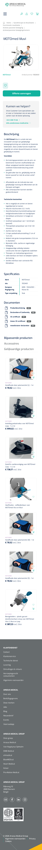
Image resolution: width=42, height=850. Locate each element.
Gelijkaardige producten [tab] (19, 349)
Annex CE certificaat (17, 321)
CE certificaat (15, 317)
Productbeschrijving (17, 308)
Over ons (7, 694)
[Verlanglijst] (30, 14)
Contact (6, 652)
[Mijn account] (25, 14)
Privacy (32, 838)
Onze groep (8, 738)
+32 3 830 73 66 (12, 120)
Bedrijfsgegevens (10, 698)
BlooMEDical (8, 759)
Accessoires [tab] (11, 343)
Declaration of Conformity (20, 312)
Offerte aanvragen (21, 93)
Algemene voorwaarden (13, 680)
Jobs (5, 707)
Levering (7, 665)
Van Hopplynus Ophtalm (13, 747)
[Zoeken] (21, 14)
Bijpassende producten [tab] (18, 338)
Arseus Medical (9, 742)
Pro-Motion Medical (11, 772)
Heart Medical (9, 764)
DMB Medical (8, 751)
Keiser (6, 768)
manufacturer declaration (19, 326)
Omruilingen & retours (12, 669)
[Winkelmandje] (36, 14)
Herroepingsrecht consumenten (10, 674)
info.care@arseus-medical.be (17, 123)
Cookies (8, 841)
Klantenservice (9, 656)
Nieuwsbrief (8, 715)
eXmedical (7, 755)
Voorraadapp (8, 724)
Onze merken (8, 703)
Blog (5, 711)
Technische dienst (10, 660)
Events (6, 720)
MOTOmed (10, 139)
